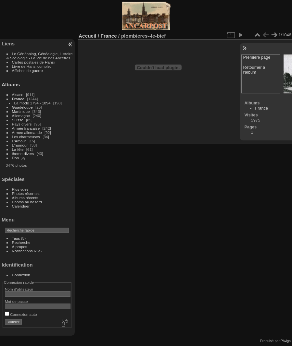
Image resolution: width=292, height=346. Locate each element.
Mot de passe (16, 301)
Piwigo (286, 341)
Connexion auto (21, 314)
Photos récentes (26, 193)
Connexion (21, 275)
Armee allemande (27, 132)
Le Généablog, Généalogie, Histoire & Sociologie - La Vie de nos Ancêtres (39, 56)
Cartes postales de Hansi (33, 62)
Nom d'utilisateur (19, 289)
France (18, 99)
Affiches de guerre (27, 70)
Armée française (26, 128)
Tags (16, 238)
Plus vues (20, 189)
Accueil (87, 36)
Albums (11, 84)
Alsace (17, 94)
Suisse (17, 120)
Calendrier (21, 206)
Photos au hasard (27, 202)
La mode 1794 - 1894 (32, 103)
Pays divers (22, 124)
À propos (19, 247)
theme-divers (23, 153)
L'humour (20, 145)
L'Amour (19, 141)
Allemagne (21, 115)
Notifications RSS (27, 251)
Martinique (21, 111)
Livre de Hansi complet (31, 66)
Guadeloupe (22, 107)
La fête (18, 149)
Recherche (21, 242)
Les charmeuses (26, 137)
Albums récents (25, 198)
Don (15, 158)
